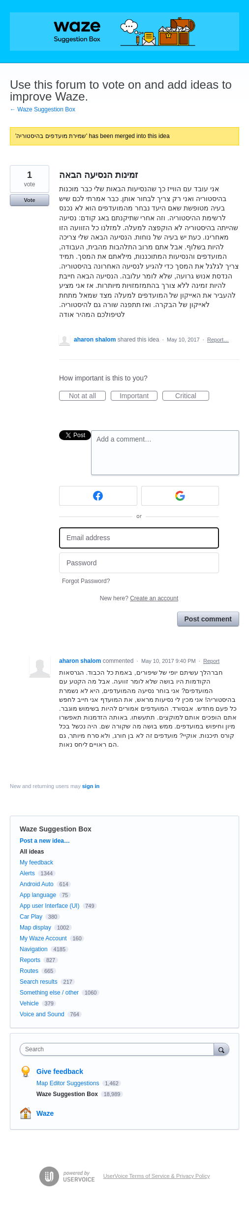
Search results (39, 981)
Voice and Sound (42, 1014)
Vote (29, 200)
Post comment (208, 619)
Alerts (27, 873)
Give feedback (59, 1071)
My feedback (36, 862)
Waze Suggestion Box (56, 829)
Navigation (34, 949)
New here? (139, 598)
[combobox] (119, 1049)
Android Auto (37, 884)
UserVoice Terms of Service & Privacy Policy (156, 1176)
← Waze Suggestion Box (42, 109)
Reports (30, 960)
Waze (45, 1113)
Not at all (87, 396)
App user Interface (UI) (49, 905)
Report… (218, 340)
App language (38, 895)
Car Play (31, 916)
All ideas (32, 851)
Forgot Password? (86, 581)
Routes (29, 970)
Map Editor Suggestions (68, 1083)
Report (211, 661)
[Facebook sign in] (98, 496)
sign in (90, 786)
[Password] (139, 563)
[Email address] (139, 538)
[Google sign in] (180, 496)
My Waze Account (43, 938)
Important (138, 396)
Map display (35, 927)
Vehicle (29, 1003)
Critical (192, 396)
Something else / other (49, 992)
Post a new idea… (45, 840)
